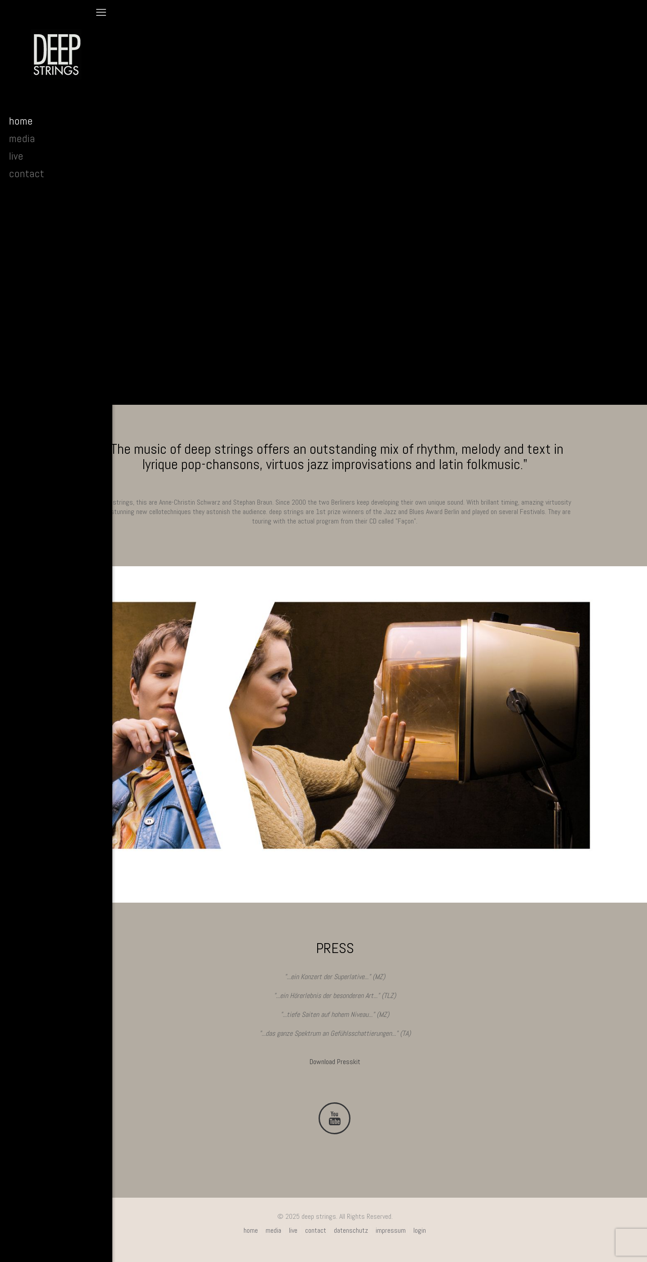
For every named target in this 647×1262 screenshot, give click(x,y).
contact (315, 1230)
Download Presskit (335, 1061)
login (419, 1230)
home (251, 1230)
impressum (391, 1230)
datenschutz (351, 1230)
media (273, 1230)
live (293, 1230)
